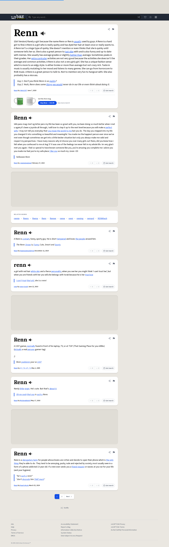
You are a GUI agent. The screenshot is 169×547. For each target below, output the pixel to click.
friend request (78, 466)
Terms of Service (17, 533)
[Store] (145, 17)
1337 (39, 362)
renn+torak (24, 286)
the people (80, 238)
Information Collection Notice (71, 530)
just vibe (69, 51)
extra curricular (39, 58)
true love (89, 274)
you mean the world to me (60, 130)
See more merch (64, 103)
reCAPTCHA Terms (118, 527)
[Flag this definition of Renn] (113, 29)
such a (40, 394)
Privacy (13, 530)
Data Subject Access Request (71, 536)
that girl (30, 280)
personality (56, 271)
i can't (19, 280)
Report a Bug (65, 527)
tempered (61, 238)
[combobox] (84, 17)
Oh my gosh (21, 394)
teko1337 (23, 90)
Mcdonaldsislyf (25, 400)
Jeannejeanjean (25, 163)
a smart (25, 238)
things (49, 84)
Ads (12, 524)
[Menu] (156, 17)
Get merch (108, 90)
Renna (35, 218)
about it (53, 388)
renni (71, 218)
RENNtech (102, 218)
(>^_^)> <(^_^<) (25, 368)
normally (31, 346)
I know (28, 244)
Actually (18, 349)
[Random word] (138, 17)
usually (77, 41)
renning (80, 218)
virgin (27, 388)
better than (76, 55)
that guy (31, 394)
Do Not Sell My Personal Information (124, 530)
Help (12, 527)
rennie (16, 218)
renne (62, 218)
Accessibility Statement (69, 524)
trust (24, 280)
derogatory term (30, 460)
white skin (35, 271)
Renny (26, 218)
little (22, 388)
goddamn (25, 362)
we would (57, 84)
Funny (36, 244)
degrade (26, 479)
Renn (16, 90)
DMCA (13, 536)
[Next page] (69, 496)
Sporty (57, 244)
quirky (52, 81)
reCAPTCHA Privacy (118, 524)
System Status (66, 533)
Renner (53, 218)
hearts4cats (24, 485)
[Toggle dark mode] (150, 17)
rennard (90, 218)
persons (31, 349)
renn (15, 286)
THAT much (39, 479)
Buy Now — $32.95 (47, 103)
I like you (53, 151)
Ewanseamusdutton (27, 251)
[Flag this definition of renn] (114, 264)
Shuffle (64, 508)
